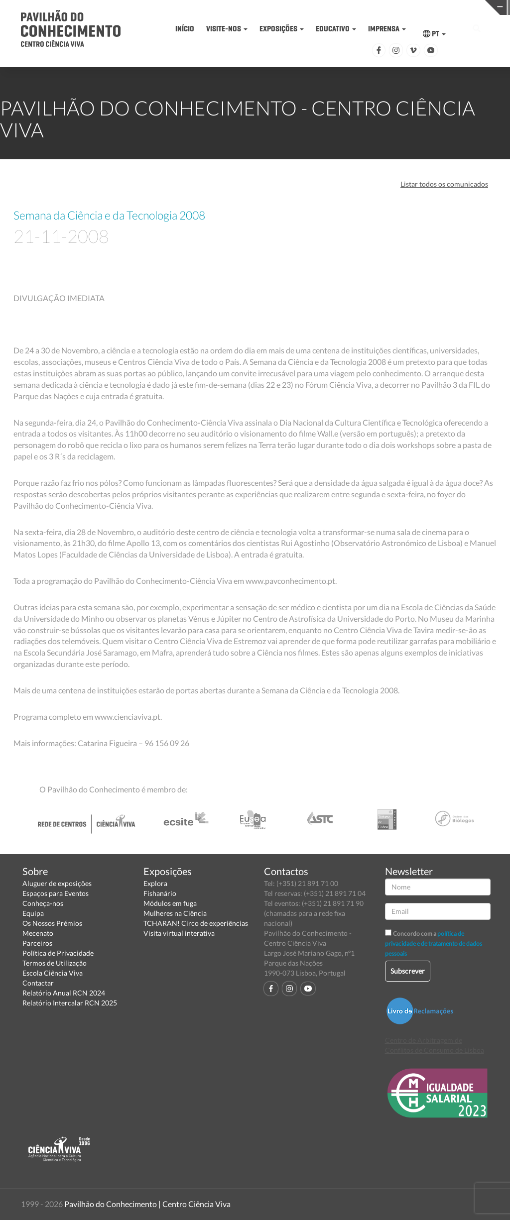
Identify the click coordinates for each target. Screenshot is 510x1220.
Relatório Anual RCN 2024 (63, 993)
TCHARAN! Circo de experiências (195, 923)
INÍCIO (184, 28)
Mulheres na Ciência (175, 913)
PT (434, 33)
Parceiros (37, 943)
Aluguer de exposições (57, 883)
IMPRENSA (387, 28)
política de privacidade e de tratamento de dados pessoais (433, 943)
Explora (155, 883)
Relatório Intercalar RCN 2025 (69, 1002)
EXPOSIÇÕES (281, 28)
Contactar (38, 983)
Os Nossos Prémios (52, 923)
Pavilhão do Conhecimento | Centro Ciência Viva (147, 1204)
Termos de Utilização (54, 963)
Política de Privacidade (58, 953)
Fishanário (159, 893)
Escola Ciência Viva (52, 973)
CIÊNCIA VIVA (374, 6)
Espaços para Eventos (55, 893)
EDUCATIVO (336, 28)
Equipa (33, 913)
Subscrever (407, 971)
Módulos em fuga (170, 903)
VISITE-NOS (227, 28)
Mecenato (37, 933)
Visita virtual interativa (179, 933)
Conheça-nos (42, 903)
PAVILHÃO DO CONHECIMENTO (263, 7)
